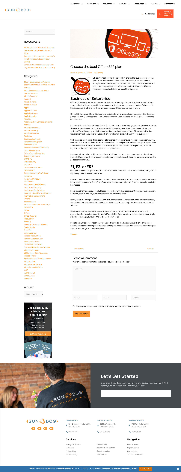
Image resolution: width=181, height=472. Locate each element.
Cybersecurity (30, 162)
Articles (27, 120)
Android (27, 100)
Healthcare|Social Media (34, 189)
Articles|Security (31, 131)
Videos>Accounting (32, 234)
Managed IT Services (73, 442)
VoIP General (29, 270)
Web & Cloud (29, 273)
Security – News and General (36, 223)
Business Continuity (32, 139)
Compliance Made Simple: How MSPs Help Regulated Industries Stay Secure (39, 59)
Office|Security (30, 214)
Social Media (29, 225)
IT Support (70, 445)
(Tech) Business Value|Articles (37, 84)
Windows (28, 275)
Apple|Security (30, 117)
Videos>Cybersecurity (33, 237)
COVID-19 (28, 159)
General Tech (29, 170)
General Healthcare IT (33, 167)
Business (28, 137)
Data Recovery (71, 452)
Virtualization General (33, 262)
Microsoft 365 (30, 200)
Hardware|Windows (32, 178)
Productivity (29, 217)
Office (26, 212)
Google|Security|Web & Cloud (36, 173)
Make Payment (132, 442)
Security (27, 220)
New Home (28, 206)
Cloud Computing (103, 448)
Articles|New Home (32, 128)
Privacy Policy (132, 448)
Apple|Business (30, 112)
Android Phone (30, 103)
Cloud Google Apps (32, 150)
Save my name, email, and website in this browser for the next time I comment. (108, 306)
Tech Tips (28, 228)
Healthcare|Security (32, 187)
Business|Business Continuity (36, 148)
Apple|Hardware (31, 114)
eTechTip (28, 164)
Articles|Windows (31, 134)
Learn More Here (145, 469)
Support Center (133, 445)
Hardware (28, 175)
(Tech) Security (31, 98)
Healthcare (29, 181)
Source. (73, 234)
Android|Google (30, 106)
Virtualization (30, 259)
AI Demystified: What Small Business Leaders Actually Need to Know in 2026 (39, 50)
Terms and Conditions (135, 452)
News (26, 209)
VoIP (26, 267)
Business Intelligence (33, 142)
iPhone (27, 198)
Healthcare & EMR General (35, 184)
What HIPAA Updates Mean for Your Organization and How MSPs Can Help (39, 67)
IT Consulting (71, 448)
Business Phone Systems (106, 445)
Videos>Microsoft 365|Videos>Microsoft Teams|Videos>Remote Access (37, 242)
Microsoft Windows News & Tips (37, 203)
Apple (26, 109)
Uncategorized (30, 231)
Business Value (30, 145)
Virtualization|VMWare (33, 264)
